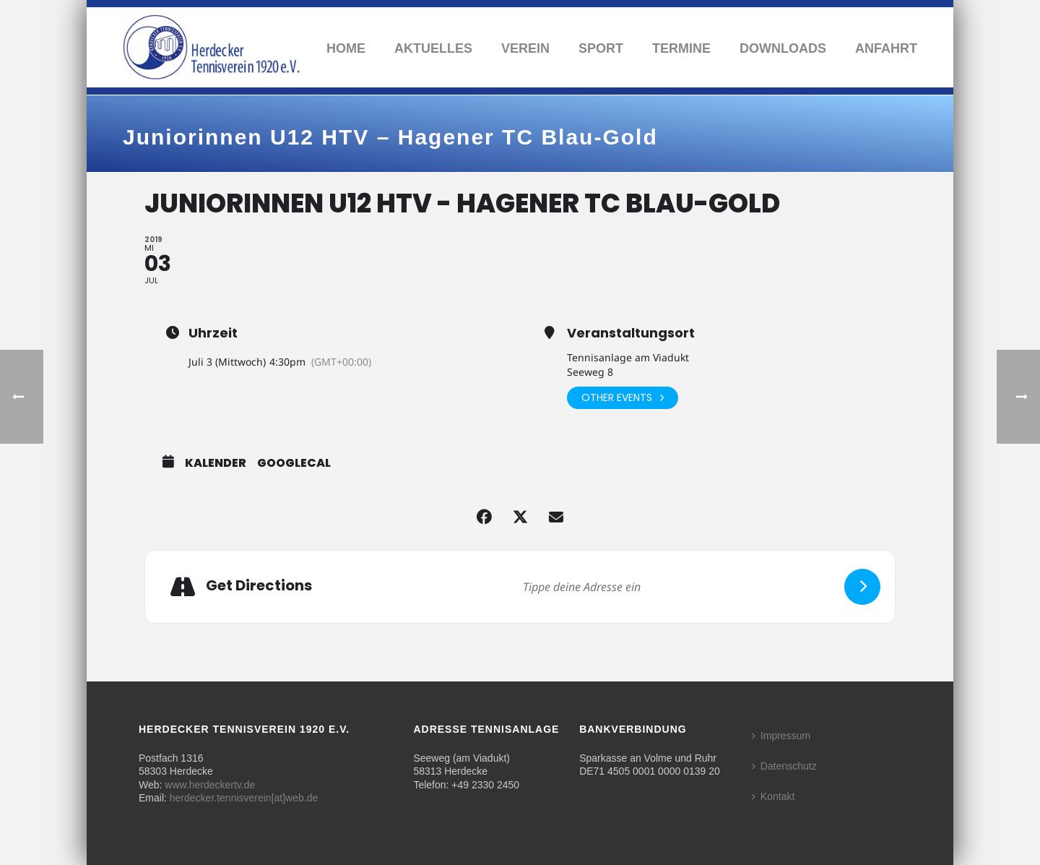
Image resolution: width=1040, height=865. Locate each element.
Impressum (781, 735)
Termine (681, 48)
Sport (600, 48)
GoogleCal (294, 463)
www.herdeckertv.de (210, 785)
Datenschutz (784, 766)
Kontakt (773, 796)
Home (345, 48)
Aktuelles (433, 48)
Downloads (783, 48)
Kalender (215, 463)
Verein (525, 48)
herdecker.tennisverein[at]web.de (244, 798)
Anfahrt (886, 48)
